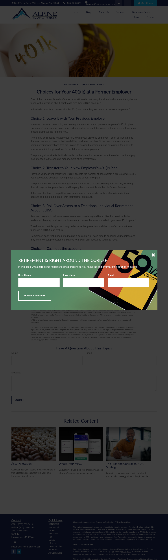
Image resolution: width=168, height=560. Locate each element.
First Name (24, 275)
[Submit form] (34, 296)
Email (111, 275)
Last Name (69, 275)
